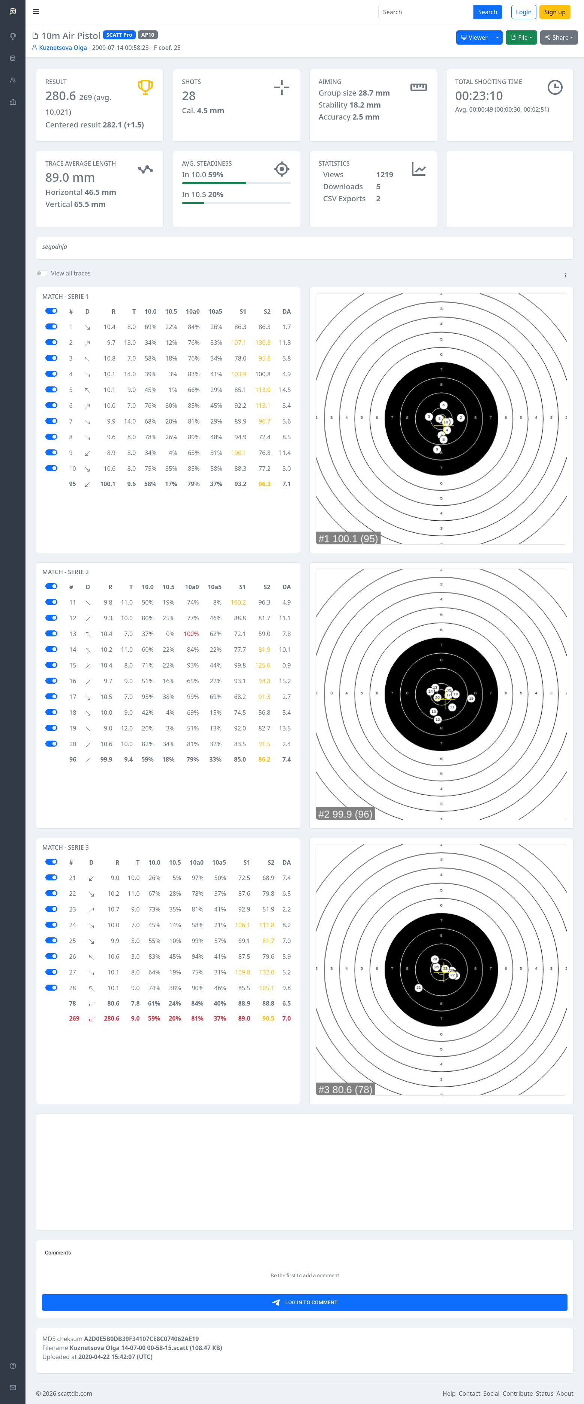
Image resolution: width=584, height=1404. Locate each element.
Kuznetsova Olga (59, 47)
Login (524, 12)
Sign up (555, 12)
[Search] (426, 12)
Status (545, 1393)
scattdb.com (75, 1393)
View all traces (71, 273)
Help (449, 1393)
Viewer (474, 37)
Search (487, 12)
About (565, 1393)
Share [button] (557, 37)
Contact (470, 1393)
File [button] (519, 37)
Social (492, 1393)
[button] (566, 276)
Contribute (518, 1393)
